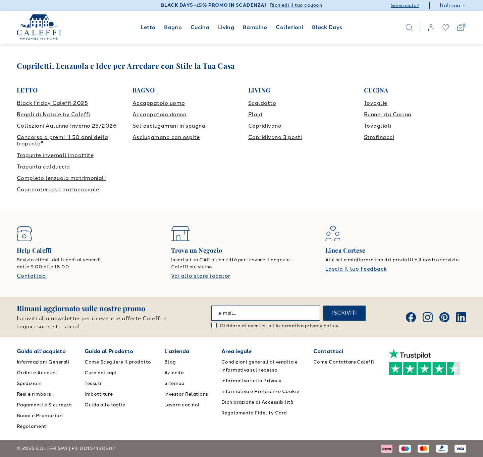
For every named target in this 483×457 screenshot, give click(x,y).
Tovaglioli (377, 126)
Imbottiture (99, 394)
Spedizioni (29, 383)
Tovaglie (375, 103)
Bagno (173, 27)
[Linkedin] (461, 317)
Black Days (327, 27)
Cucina (200, 27)
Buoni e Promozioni (40, 415)
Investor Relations (186, 394)
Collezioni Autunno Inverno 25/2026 (67, 126)
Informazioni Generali (43, 362)
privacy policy (322, 326)
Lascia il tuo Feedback (356, 269)
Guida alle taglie (105, 405)
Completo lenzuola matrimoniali (61, 178)
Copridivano (264, 126)
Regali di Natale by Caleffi (53, 114)
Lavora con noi (182, 405)
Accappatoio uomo (158, 103)
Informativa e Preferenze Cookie (260, 391)
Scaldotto (262, 103)
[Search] (409, 27)
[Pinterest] (444, 317)
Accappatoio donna (159, 114)
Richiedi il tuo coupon (296, 5)
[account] (431, 27)
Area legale (236, 351)
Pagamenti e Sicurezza (44, 405)
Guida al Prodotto (109, 351)
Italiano (453, 5)
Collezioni (289, 27)
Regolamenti (32, 426)
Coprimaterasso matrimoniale (58, 189)
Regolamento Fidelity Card (254, 413)
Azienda (173, 373)
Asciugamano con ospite (166, 137)
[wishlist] (445, 27)
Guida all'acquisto (41, 351)
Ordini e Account (37, 373)
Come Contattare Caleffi (343, 362)
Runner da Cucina (388, 114)
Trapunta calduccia (43, 167)
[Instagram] (428, 317)
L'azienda (176, 351)
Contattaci (32, 276)
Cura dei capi (100, 373)
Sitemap (174, 383)
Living (226, 27)
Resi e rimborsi (35, 394)
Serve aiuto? (405, 5)
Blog (170, 362)
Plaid (255, 114)
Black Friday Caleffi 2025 (52, 103)
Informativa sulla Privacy (251, 381)
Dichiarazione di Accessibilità (257, 402)
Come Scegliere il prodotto (118, 362)
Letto (148, 27)
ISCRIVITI (344, 313)
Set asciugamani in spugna (168, 126)
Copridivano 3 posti (275, 137)
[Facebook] (411, 317)
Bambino (255, 27)
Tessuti (93, 383)
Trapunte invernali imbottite (55, 155)
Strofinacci (379, 137)
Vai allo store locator (200, 276)
